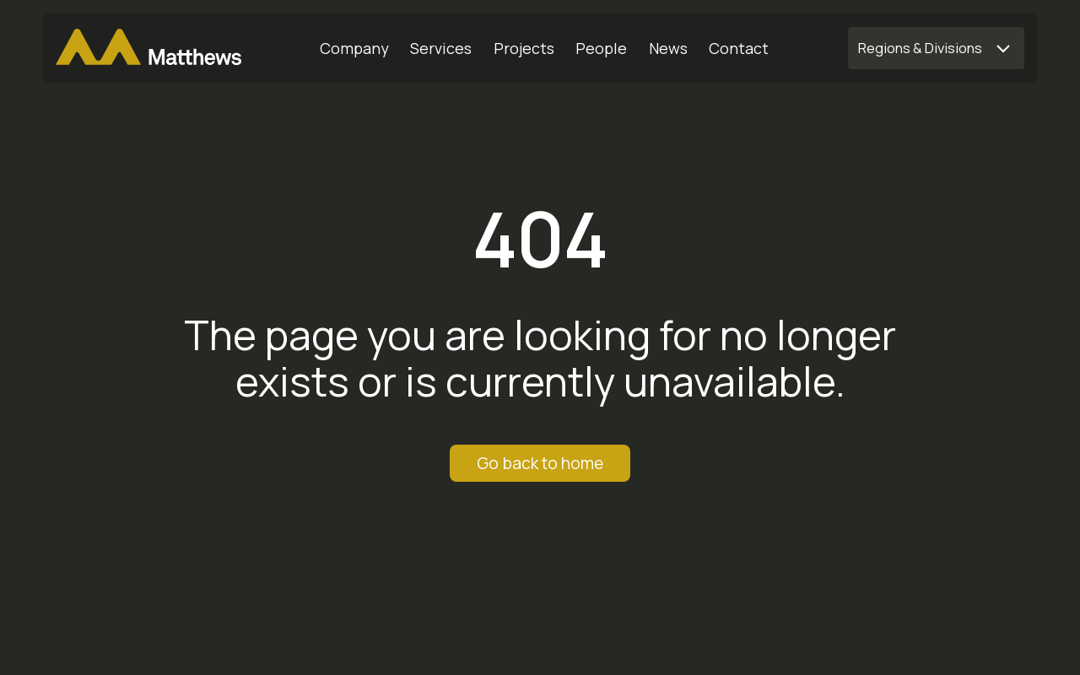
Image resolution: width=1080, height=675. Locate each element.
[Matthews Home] (148, 48)
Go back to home (540, 463)
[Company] (355, 48)
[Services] (441, 48)
